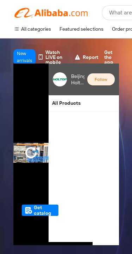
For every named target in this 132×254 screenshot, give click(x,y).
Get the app (108, 57)
